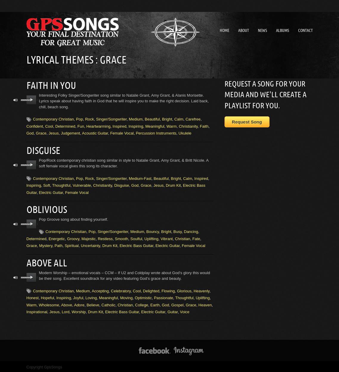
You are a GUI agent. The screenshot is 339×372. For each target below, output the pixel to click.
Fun (81, 126)
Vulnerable (82, 184)
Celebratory (121, 289)
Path (59, 244)
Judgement (70, 133)
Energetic (57, 237)
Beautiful (152, 119)
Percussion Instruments (156, 133)
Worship (79, 310)
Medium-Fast (140, 177)
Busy (178, 230)
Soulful (136, 237)
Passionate (163, 296)
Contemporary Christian (53, 119)
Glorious (184, 289)
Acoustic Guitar (95, 133)
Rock (89, 119)
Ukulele (185, 133)
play (31, 99)
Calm (178, 119)
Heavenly (201, 289)
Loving (91, 296)
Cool (49, 126)
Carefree (193, 119)
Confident (35, 126)
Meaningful (154, 126)
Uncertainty (90, 244)
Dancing (191, 230)
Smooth (121, 237)
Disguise (43, 149)
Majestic (88, 237)
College (141, 303)
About (243, 30)
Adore (79, 303)
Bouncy (152, 230)
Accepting (100, 289)
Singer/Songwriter (111, 119)
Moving (126, 296)
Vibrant (167, 237)
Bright (167, 119)
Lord (65, 310)
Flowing (168, 289)
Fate (196, 237)
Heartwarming (98, 126)
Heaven (205, 303)
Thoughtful (61, 184)
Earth (155, 303)
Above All (47, 261)
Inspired (119, 126)
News (262, 30)
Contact (305, 30)
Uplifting (151, 237)
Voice (185, 310)
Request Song (247, 121)
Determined (65, 126)
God (30, 133)
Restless (105, 237)
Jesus (54, 133)
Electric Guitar (51, 191)
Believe (92, 303)
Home (224, 30)
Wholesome (49, 303)
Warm (171, 126)
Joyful (78, 296)
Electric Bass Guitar (136, 244)
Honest (33, 296)
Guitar (173, 310)
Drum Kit (173, 184)
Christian (182, 237)
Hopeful (47, 296)
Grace (41, 133)
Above (66, 303)
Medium (136, 119)
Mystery (45, 244)
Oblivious (47, 208)
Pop (79, 119)
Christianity (188, 126)
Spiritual (72, 244)
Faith (204, 126)
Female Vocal (122, 133)
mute (15, 100)
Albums (282, 30)
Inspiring (136, 126)
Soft (46, 184)
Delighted (151, 289)
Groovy (73, 237)
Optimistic (143, 296)
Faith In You (51, 85)
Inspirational (37, 310)
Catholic (108, 303)
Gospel (177, 303)
